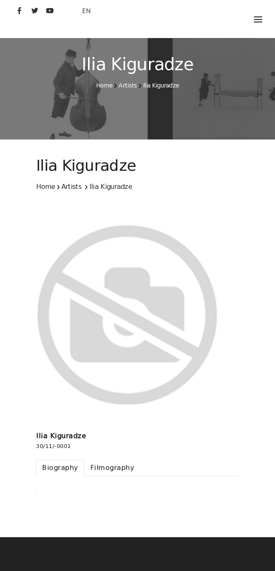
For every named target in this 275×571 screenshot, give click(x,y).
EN (86, 11)
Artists (127, 85)
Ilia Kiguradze (161, 85)
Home (104, 85)
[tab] (60, 468)
